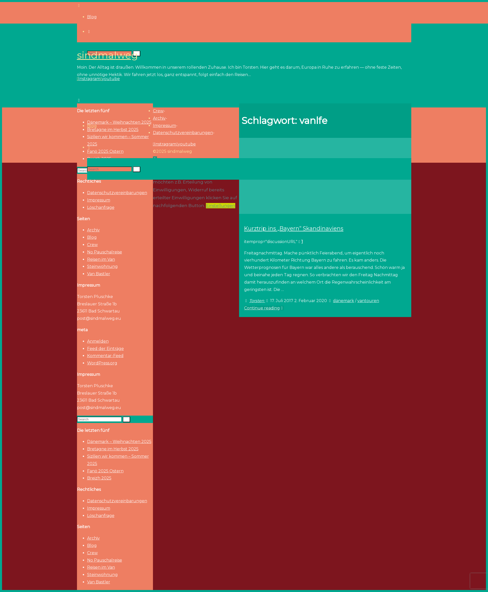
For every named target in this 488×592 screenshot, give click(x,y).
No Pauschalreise (104, 252)
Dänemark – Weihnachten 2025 (119, 441)
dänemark (343, 300)
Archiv (93, 230)
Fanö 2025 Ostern (105, 471)
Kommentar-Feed (105, 355)
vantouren (368, 300)
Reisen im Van (101, 259)
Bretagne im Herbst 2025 (113, 449)
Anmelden (98, 341)
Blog (92, 237)
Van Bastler (98, 273)
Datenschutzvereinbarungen (117, 192)
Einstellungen (220, 205)
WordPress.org (102, 363)
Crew (92, 244)
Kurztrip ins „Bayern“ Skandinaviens (293, 228)
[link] (89, 147)
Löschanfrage (100, 207)
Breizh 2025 (99, 478)
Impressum (98, 200)
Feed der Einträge (105, 348)
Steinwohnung (102, 266)
